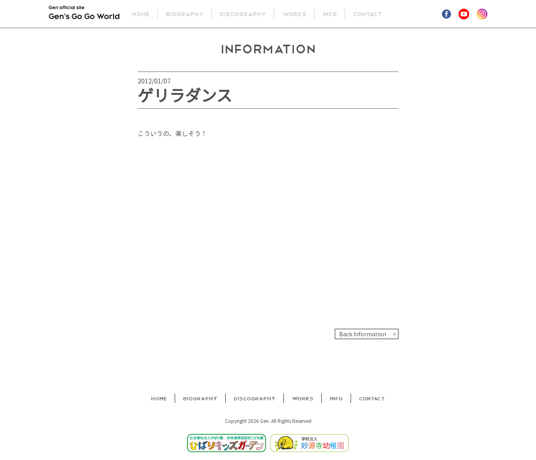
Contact (367, 13)
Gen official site (84, 14)
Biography (185, 13)
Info (330, 13)
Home (141, 13)
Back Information (362, 334)
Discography (243, 13)
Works (295, 13)
